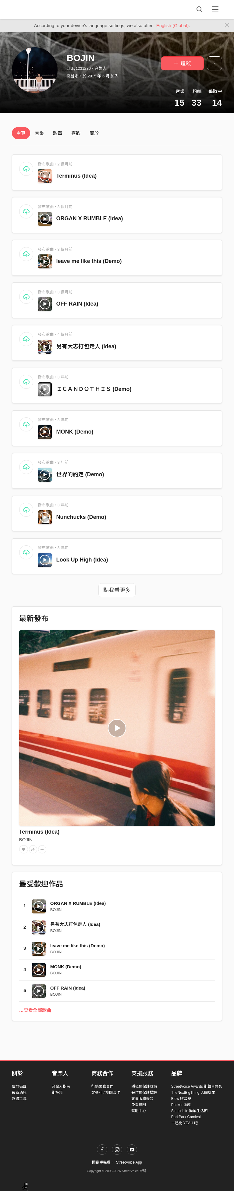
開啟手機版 (101, 1162)
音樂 (39, 133)
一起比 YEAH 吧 (184, 1123)
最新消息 (19, 1092)
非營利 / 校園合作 (105, 1092)
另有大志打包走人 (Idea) (86, 346)
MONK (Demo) (75, 432)
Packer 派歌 (181, 1105)
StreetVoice (37, 9)
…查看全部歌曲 (35, 1010)
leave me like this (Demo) (89, 261)
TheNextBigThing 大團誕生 (193, 1092)
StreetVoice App (129, 1162)
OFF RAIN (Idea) (77, 304)
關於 (94, 133)
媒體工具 (19, 1099)
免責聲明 (138, 1105)
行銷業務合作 (102, 1086)
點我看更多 (117, 590)
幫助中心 (138, 1111)
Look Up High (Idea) (82, 560)
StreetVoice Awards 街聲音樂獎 (196, 1086)
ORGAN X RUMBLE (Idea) (89, 218)
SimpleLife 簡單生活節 (189, 1111)
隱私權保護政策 (144, 1086)
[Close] (227, 25)
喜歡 (75, 133)
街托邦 (57, 1092)
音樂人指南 (61, 1086)
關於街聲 (19, 1086)
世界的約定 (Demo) (80, 474)
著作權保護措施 (144, 1092)
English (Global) (172, 25)
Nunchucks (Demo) (81, 517)
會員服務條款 (142, 1099)
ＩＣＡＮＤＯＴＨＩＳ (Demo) (94, 389)
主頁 (21, 133)
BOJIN (26, 839)
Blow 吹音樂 (181, 1099)
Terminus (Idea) (76, 176)
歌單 (57, 133)
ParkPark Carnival (186, 1117)
